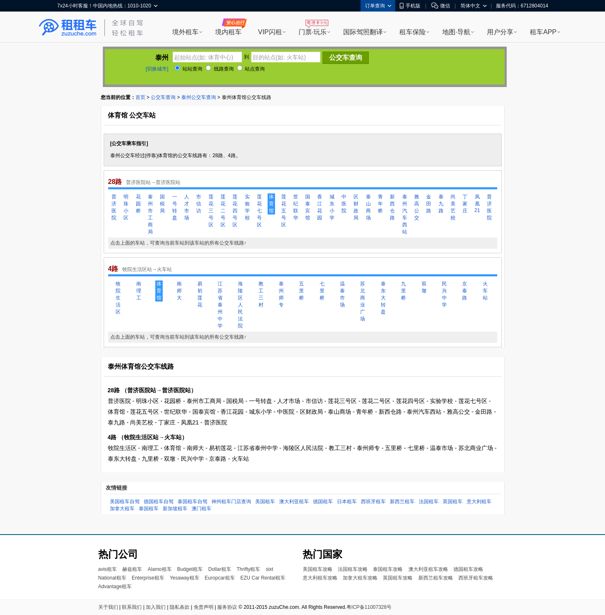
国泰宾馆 (307, 207)
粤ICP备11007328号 (368, 607)
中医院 (344, 204)
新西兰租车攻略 (435, 578)
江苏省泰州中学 (220, 305)
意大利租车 (479, 501)
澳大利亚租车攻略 (428, 569)
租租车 (67, 28)
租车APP (543, 31)
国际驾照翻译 (363, 31)
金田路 (428, 204)
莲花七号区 (259, 211)
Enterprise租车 (148, 578)
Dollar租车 (219, 569)
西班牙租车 (373, 501)
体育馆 (271, 204)
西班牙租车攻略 (475, 578)
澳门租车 (201, 508)
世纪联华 (295, 207)
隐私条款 (180, 607)
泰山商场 (368, 207)
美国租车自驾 (125, 501)
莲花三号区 (211, 211)
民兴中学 (444, 294)
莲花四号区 (235, 211)
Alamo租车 (160, 569)
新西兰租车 (402, 501)
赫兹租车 (132, 569)
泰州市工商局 (150, 214)
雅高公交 (416, 207)
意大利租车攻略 (320, 578)
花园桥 (138, 204)
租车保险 (412, 31)
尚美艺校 (453, 207)
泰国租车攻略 (388, 569)
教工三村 (261, 294)
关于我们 (108, 607)
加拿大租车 (122, 508)
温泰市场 (342, 294)
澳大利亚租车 (294, 501)
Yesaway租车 (184, 578)
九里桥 (403, 291)
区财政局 (356, 207)
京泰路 (464, 291)
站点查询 (251, 69)
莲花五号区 (283, 211)
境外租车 (185, 31)
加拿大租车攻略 (360, 578)
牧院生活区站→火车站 (147, 269)
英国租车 (453, 501)
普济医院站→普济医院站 (153, 182)
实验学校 (247, 207)
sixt (269, 569)
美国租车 (265, 501)
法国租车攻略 (353, 569)
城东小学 (332, 207)
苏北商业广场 (362, 301)
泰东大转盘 (383, 298)
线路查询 (219, 69)
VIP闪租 (270, 31)
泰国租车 (149, 508)
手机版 (410, 6)
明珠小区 (125, 207)
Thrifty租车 (248, 569)
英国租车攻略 (398, 578)
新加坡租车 (175, 508)
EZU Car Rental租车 (262, 578)
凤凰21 (477, 203)
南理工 (138, 291)
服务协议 (227, 607)
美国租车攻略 (317, 569)
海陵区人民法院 (240, 305)
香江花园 (319, 207)
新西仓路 (392, 207)
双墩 (424, 287)
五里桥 (301, 291)
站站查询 (188, 69)
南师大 (179, 291)
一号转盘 (174, 207)
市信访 (198, 204)
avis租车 (107, 569)
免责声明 (204, 607)
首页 (140, 97)
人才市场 (186, 207)
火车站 (485, 291)
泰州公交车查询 (198, 97)
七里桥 (322, 291)
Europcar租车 (220, 578)
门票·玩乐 (313, 31)
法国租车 (429, 501)
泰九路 (441, 204)
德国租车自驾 (158, 501)
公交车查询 (163, 97)
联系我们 (132, 607)
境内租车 (228, 31)
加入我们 (156, 607)
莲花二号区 (223, 211)
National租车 (112, 578)
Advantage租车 (115, 586)
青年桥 (380, 204)
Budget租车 (190, 569)
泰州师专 (281, 294)
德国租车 (323, 501)
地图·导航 (456, 31)
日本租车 (347, 501)
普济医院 (114, 207)
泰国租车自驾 (192, 501)
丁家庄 (465, 204)
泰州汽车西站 (404, 214)
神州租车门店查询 (231, 501)
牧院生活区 (118, 298)
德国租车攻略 (468, 569)
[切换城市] (157, 69)
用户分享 (500, 31)
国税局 (162, 204)
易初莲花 (199, 294)
